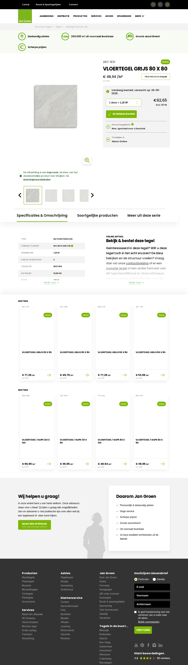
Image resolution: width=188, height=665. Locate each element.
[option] (56, 106)
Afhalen (65, 608)
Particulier (143, 565)
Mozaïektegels (30, 576)
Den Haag (104, 628)
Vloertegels (28, 568)
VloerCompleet (30, 608)
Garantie (65, 620)
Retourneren (67, 616)
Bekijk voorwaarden (148, 608)
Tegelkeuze (67, 563)
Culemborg (105, 645)
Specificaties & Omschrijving (42, 215)
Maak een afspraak (32, 600)
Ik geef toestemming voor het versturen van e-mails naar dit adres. (154, 603)
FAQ (63, 596)
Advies (109, 16)
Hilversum (104, 641)
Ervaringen (124, 16)
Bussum (103, 657)
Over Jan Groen (108, 563)
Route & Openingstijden (48, 4)
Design (64, 568)
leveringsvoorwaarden (36, 179)
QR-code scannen (109, 580)
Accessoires (28, 588)
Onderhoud (67, 576)
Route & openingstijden (112, 588)
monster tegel (116, 268)
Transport (27, 620)
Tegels (58, 27)
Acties (102, 568)
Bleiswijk (104, 616)
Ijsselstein (104, 653)
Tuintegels (27, 580)
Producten (80, 16)
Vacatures (104, 604)
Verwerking (28, 624)
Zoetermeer (105, 633)
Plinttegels (27, 584)
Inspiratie (63, 16)
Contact (73, 4)
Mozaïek (26, 572)
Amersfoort (105, 637)
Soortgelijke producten (97, 215)
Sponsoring (105, 592)
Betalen (65, 604)
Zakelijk (25, 4)
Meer (139, 16)
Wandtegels (28, 563)
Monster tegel (29, 612)
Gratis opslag (29, 616)
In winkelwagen (121, 114)
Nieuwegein (105, 649)
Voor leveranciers (108, 596)
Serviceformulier (69, 592)
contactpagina (137, 263)
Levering (65, 612)
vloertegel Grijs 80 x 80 (76, 27)
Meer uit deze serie (143, 215)
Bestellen (66, 600)
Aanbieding (47, 16)
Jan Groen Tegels (43, 27)
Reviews (65, 624)
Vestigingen (105, 576)
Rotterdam (105, 620)
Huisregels (105, 584)
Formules (104, 572)
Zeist (102, 661)
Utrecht (103, 624)
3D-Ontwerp (28, 604)
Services (96, 16)
